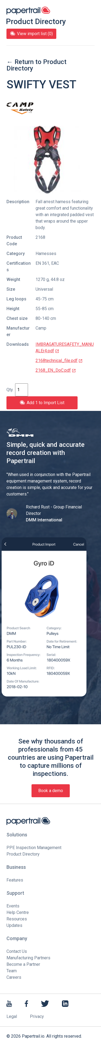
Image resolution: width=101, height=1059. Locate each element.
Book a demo (50, 790)
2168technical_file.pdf (59, 360)
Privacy (37, 1016)
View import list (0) (31, 33)
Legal (11, 1016)
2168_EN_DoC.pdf (56, 370)
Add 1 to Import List (42, 402)
